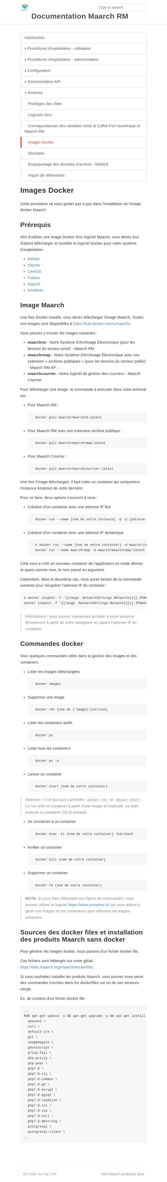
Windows (35, 290)
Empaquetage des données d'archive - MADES (66, 164)
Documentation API (42, 82)
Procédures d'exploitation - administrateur (61, 59)
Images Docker (39, 142)
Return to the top (40, 1174)
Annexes (33, 93)
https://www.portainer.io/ (88, 905)
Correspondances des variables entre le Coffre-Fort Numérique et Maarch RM (82, 128)
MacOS (34, 284)
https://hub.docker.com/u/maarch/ (101, 324)
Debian (34, 259)
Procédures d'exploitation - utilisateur (57, 48)
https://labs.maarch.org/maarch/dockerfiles (56, 967)
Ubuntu (34, 265)
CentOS (34, 271)
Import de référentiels (44, 175)
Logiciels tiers (38, 115)
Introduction (34, 38)
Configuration (37, 70)
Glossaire (34, 153)
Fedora (34, 278)
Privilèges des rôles (43, 104)
